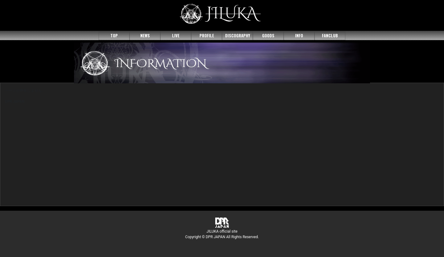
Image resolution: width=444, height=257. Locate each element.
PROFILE (206, 35)
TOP (114, 35)
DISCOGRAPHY (237, 35)
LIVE (175, 35)
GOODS (268, 35)
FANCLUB (330, 35)
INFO (299, 35)
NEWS (145, 35)
